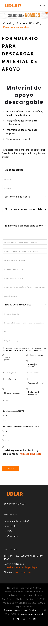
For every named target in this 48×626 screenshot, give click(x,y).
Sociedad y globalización (8, 359)
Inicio (7, 23)
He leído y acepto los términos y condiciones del (22, 452)
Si (6, 416)
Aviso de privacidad (32, 614)
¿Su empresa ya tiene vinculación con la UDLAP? (21, 427)
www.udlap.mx (23, 572)
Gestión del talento (12, 379)
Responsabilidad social (36, 383)
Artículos (11, 526)
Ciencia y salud (11, 373)
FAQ (8, 531)
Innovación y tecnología (32, 365)
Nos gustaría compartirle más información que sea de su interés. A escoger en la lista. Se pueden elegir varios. (24, 349)
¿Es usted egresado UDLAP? (13, 411)
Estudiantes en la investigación (34, 393)
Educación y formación (12, 393)
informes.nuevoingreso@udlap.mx (22, 610)
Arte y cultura (34, 373)
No (7, 420)
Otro (7, 401)
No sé (7, 440)
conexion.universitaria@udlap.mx (21, 567)
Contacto (11, 536)
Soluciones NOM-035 (28, 23)
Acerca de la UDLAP (17, 521)
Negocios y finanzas (36, 355)
